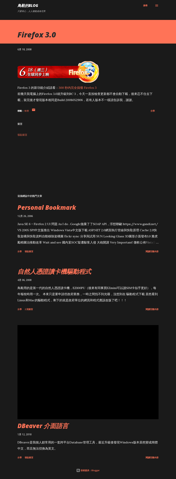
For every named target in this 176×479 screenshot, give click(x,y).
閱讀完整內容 (152, 251)
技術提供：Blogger (88, 470)
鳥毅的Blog (27, 5)
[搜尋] (145, 5)
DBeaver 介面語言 (42, 426)
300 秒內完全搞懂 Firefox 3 (78, 88)
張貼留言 (22, 134)
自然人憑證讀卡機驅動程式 (54, 271)
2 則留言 (29, 309)
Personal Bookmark (46, 207)
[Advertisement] (88, 167)
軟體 (27, 110)
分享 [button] (153, 110)
